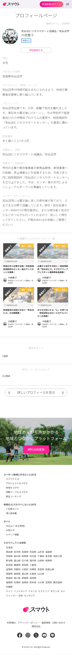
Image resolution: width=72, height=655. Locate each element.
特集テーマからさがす (17, 492)
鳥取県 (9, 573)
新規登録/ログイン (51, 4)
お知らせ (10, 530)
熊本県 (33, 582)
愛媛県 (25, 577)
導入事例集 (11, 513)
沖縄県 (9, 586)
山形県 (40, 551)
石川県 (25, 560)
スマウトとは (12, 478)
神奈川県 (57, 556)
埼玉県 (33, 556)
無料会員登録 (36, 449)
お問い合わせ (58, 622)
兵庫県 (33, 569)
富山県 (17, 560)
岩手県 (17, 551)
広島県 (33, 573)
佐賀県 (17, 582)
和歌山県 (49, 569)
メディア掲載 (12, 534)
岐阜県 (9, 564)
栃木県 (17, 556)
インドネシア (20, 591)
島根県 (17, 573)
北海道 (9, 547)
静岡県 (17, 564)
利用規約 (11, 622)
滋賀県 (9, 569)
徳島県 (9, 577)
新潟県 (9, 560)
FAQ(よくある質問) (15, 525)
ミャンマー (11, 595)
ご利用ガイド (12, 508)
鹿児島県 (57, 582)
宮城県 (25, 551)
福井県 (33, 560)
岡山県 (25, 573)
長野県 (48, 560)
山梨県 (40, 560)
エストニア (43, 591)
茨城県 (9, 556)
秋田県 (33, 551)
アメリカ (32, 591)
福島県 (48, 551)
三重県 (33, 564)
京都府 (17, 569)
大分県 (40, 582)
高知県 (33, 577)
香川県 (17, 577)
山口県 (40, 573)
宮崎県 (48, 582)
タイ (63, 591)
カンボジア (29, 595)
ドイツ (9, 591)
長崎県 (25, 582)
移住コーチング (13, 496)
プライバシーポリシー (28, 622)
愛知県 (25, 564)
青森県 (9, 551)
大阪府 (25, 569)
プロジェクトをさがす (17, 483)
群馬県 (25, 556)
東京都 (48, 556)
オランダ (55, 591)
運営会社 (36, 626)
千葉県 (40, 556)
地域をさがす (12, 487)
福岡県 (9, 582)
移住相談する (36, 50)
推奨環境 (45, 622)
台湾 (20, 595)
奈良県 (40, 569)
